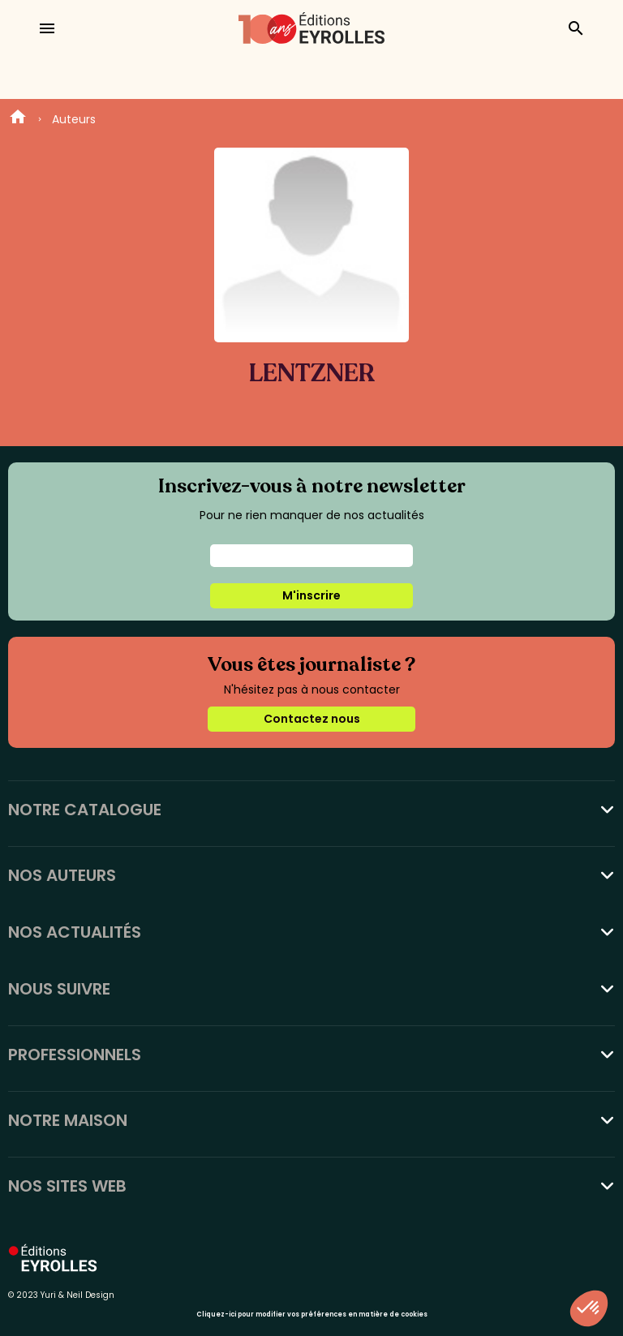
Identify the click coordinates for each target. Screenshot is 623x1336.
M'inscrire (311, 595)
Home (18, 119)
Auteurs (74, 119)
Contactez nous (312, 719)
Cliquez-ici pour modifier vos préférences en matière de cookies (312, 1314)
